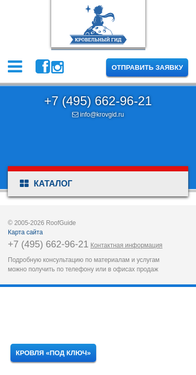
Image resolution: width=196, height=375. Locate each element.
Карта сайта (25, 232)
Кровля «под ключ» (53, 353)
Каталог (46, 184)
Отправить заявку (147, 67)
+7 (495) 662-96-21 (98, 101)
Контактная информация (126, 245)
